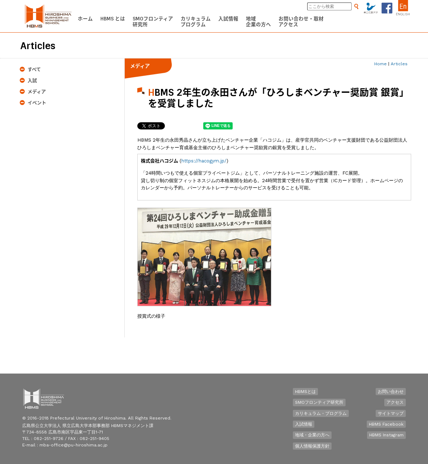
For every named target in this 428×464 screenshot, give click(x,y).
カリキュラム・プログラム (321, 413)
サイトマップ (391, 413)
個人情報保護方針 (312, 446)
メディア (37, 92)
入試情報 (303, 424)
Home (380, 63)
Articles (399, 63)
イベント (37, 103)
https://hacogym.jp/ (204, 161)
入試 (32, 80)
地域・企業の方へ (312, 434)
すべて (34, 69)
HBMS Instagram (386, 434)
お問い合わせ (391, 391)
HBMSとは (305, 391)
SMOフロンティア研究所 (319, 402)
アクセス (395, 402)
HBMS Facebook (386, 424)
